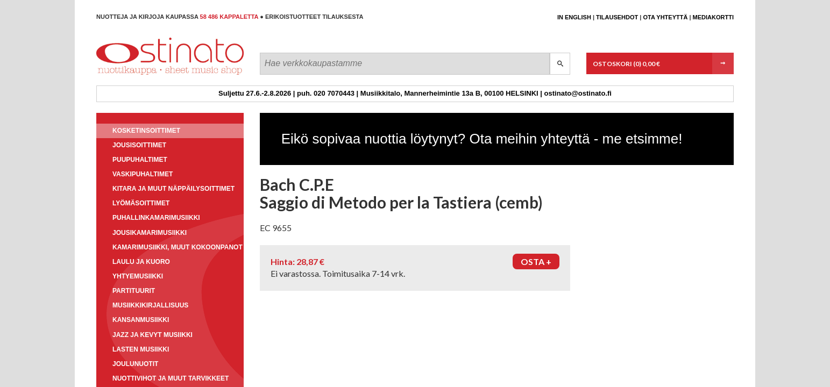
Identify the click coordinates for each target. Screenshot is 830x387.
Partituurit (133, 291)
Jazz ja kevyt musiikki (152, 335)
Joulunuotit (135, 364)
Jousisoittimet (139, 145)
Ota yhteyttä (665, 17)
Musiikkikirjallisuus (150, 305)
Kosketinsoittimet (146, 130)
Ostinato (145, 74)
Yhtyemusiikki (137, 276)
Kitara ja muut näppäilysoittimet (173, 188)
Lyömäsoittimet (140, 203)
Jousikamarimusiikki (149, 232)
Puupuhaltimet (139, 159)
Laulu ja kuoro (141, 262)
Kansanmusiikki (140, 320)
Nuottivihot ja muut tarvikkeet (170, 378)
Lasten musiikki (140, 349)
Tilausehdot (617, 17)
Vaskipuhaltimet (142, 174)
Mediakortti (713, 17)
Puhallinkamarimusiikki (156, 217)
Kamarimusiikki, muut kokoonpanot (177, 247)
